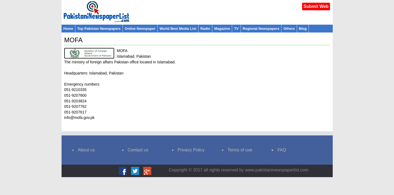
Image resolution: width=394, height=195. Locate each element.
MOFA (73, 40)
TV (236, 29)
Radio (205, 29)
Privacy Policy (191, 150)
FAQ (281, 150)
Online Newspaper (140, 29)
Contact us (138, 150)
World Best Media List (177, 29)
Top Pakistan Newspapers (99, 29)
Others (289, 29)
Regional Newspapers (261, 29)
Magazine (222, 29)
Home (68, 29)
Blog (303, 29)
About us (86, 150)
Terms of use (240, 150)
